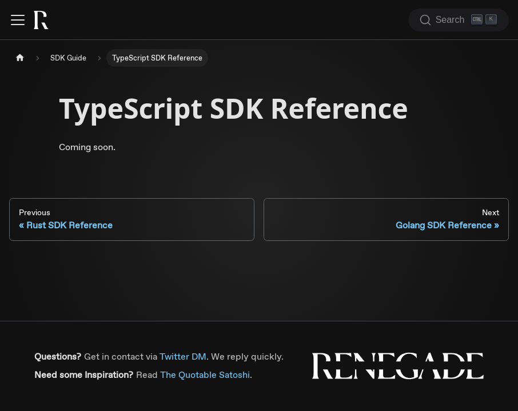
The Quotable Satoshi (205, 375)
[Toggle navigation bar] (17, 20)
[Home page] (20, 58)
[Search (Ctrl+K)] (458, 20)
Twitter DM (183, 356)
